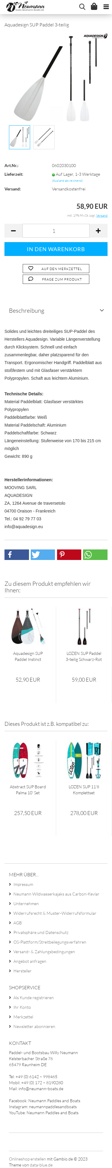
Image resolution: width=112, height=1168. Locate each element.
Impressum (23, 884)
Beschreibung (26, 310)
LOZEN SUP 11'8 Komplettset (84, 789)
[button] (16, 554)
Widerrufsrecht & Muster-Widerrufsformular (54, 913)
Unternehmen (26, 903)
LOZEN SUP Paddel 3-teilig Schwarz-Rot (84, 656)
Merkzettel (23, 1016)
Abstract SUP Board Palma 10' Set (28, 789)
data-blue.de (41, 1164)
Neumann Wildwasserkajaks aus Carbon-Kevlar (56, 893)
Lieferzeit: (13, 174)
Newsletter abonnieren (34, 1026)
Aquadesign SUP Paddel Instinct (28, 656)
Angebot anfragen (29, 961)
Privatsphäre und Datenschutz (40, 932)
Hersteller (22, 970)
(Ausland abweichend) (67, 180)
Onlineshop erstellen (27, 1158)
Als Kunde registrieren (33, 997)
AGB (17, 922)
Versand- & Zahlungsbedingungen (44, 951)
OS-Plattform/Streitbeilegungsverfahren (49, 941)
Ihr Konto (22, 1007)
